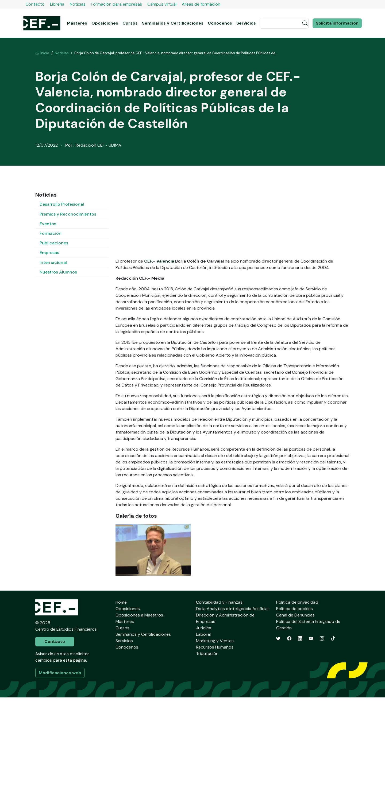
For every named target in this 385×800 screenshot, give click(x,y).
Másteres (77, 23)
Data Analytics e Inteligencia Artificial (232, 711)
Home (121, 705)
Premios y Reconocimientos (68, 214)
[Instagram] (322, 741)
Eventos (48, 224)
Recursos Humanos (214, 749)
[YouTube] (311, 741)
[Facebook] (289, 741)
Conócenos (220, 23)
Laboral (203, 737)
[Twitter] (278, 741)
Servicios (246, 23)
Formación (50, 233)
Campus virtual (161, 4)
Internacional (53, 262)
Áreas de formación (201, 4)
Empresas (49, 252)
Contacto (35, 4)
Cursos (130, 23)
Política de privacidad (297, 705)
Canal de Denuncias (295, 717)
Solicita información (337, 23)
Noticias (78, 4)
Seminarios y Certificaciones (172, 23)
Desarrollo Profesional (62, 204)
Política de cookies (294, 711)
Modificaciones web (60, 775)
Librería (57, 4)
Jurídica (203, 730)
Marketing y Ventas (215, 743)
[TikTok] (333, 741)
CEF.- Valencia (159, 363)
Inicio (42, 53)
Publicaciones (54, 243)
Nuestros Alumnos (58, 272)
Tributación (207, 756)
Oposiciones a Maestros (139, 717)
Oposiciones (104, 23)
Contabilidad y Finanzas (219, 705)
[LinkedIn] (300, 741)
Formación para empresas (116, 4)
